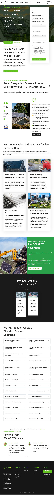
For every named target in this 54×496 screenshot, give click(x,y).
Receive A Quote (47, 471)
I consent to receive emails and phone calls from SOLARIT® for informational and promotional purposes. (39, 52)
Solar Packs (26, 471)
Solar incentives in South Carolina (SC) (12, 413)
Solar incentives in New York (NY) (11, 407)
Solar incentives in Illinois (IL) (11, 390)
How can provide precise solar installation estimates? (13, 361)
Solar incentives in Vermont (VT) (11, 418)
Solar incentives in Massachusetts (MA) (37, 390)
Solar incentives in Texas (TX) (35, 413)
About (21, 2)
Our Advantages (17, 474)
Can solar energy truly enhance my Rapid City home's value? (14, 354)
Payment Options (17, 476)
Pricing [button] (17, 2)
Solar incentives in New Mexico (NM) (36, 402)
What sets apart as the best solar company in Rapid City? (13, 348)
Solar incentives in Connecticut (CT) (36, 379)
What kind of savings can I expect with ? (12, 368)
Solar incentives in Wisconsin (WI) (36, 418)
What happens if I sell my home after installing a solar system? (38, 368)
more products (36, 134)
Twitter (35, 473)
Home (2, 2)
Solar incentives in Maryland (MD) (11, 396)
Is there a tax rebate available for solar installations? (36, 341)
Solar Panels (26, 470)
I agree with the (38, 55)
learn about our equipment (10, 71)
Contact (26, 2)
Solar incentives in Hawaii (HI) (35, 385)
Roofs (25, 473)
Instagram (35, 471)
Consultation (17, 471)
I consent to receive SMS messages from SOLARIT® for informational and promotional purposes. (39, 47)
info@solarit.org (41, 429)
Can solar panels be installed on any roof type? (37, 361)
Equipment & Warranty (18, 473)
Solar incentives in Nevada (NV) (35, 396)
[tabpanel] (14, 449)
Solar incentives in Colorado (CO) (11, 379)
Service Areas (6, 2)
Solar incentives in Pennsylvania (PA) (36, 407)
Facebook (35, 470)
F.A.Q (16, 477)
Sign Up (30, 2)
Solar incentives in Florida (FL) (11, 385)
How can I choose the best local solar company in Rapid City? (12, 341)
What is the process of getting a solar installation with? (36, 354)
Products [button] (12, 2)
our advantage (17, 42)
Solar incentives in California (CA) (36, 374)
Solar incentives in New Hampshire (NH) (13, 402)
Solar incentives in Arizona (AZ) (11, 374)
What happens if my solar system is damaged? (36, 348)
